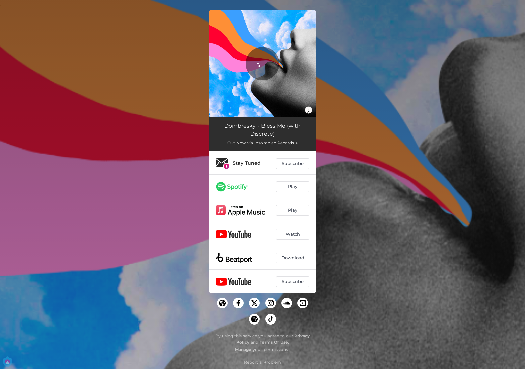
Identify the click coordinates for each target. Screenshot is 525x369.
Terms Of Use (274, 342)
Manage (243, 349)
